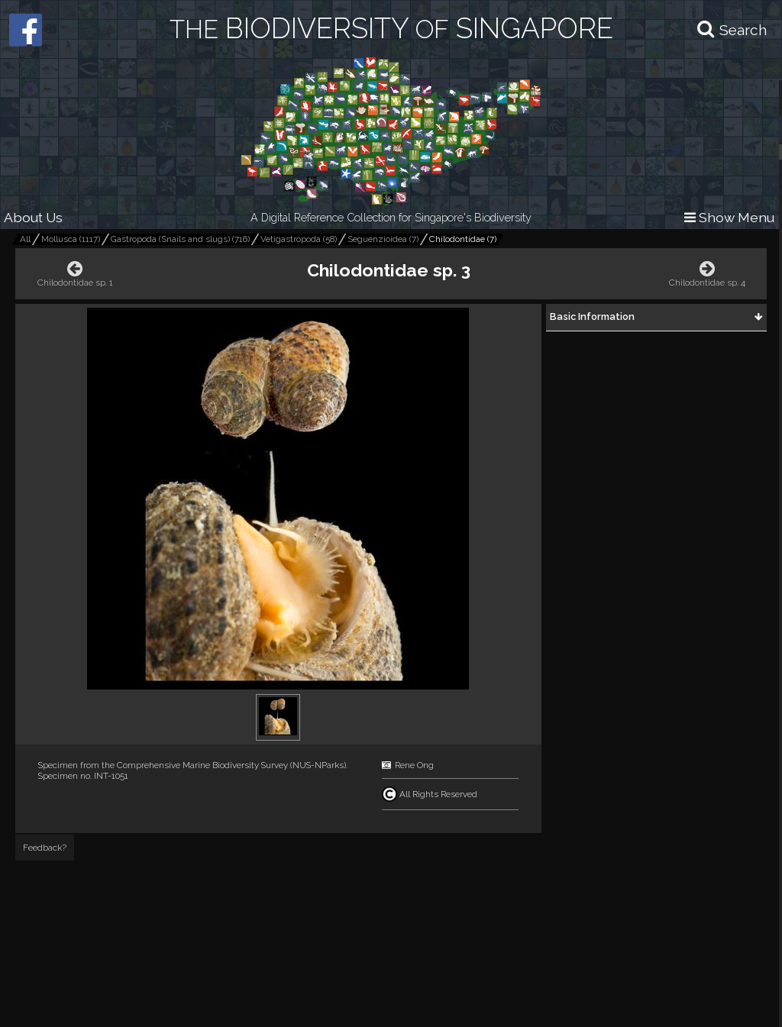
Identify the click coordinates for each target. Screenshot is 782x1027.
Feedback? (44, 847)
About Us (33, 217)
